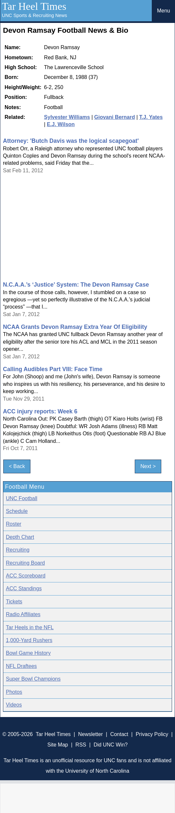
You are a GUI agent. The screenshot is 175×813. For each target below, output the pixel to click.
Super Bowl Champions (33, 679)
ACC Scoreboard (25, 575)
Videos (14, 705)
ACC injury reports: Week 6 (40, 411)
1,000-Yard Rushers (29, 640)
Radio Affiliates (23, 614)
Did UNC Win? (111, 744)
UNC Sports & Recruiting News (34, 15)
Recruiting (17, 550)
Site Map (57, 744)
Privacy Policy (152, 734)
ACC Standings (24, 588)
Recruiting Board (25, 563)
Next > (148, 466)
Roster (13, 524)
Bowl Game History (28, 653)
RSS (81, 744)
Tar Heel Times (34, 6)
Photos (14, 692)
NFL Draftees (21, 666)
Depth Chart (20, 537)
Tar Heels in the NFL (30, 627)
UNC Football (21, 498)
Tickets (14, 601)
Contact (119, 734)
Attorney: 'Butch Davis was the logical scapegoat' (71, 141)
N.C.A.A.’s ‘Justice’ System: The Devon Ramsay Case (76, 284)
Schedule (17, 511)
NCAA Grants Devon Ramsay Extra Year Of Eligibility (75, 327)
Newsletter (90, 734)
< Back (17, 466)
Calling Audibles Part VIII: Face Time (52, 369)
